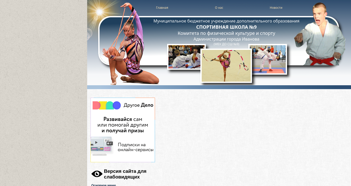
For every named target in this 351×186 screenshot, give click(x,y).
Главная (162, 7)
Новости (276, 7)
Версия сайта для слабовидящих (125, 174)
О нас (219, 7)
